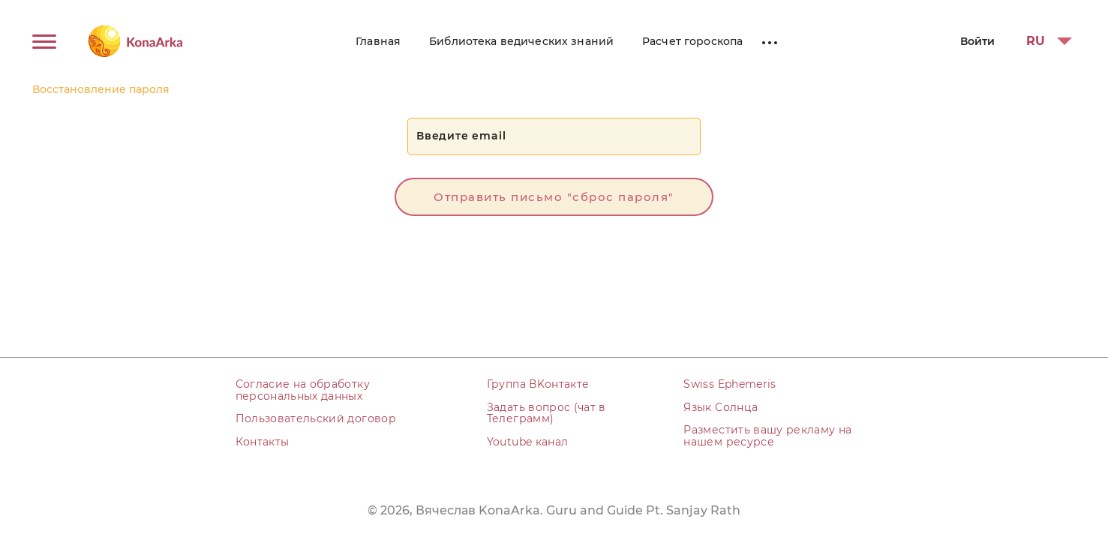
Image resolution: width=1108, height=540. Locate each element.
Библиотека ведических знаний (521, 41)
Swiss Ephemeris (729, 384)
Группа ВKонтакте (538, 384)
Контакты (263, 441)
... (770, 39)
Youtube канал (528, 441)
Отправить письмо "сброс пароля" (554, 197)
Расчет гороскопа (692, 41)
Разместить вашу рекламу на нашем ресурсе (767, 435)
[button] (1044, 41)
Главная (378, 41)
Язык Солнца (720, 407)
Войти (977, 41)
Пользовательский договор (316, 418)
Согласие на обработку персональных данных (303, 389)
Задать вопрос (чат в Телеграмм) (546, 412)
